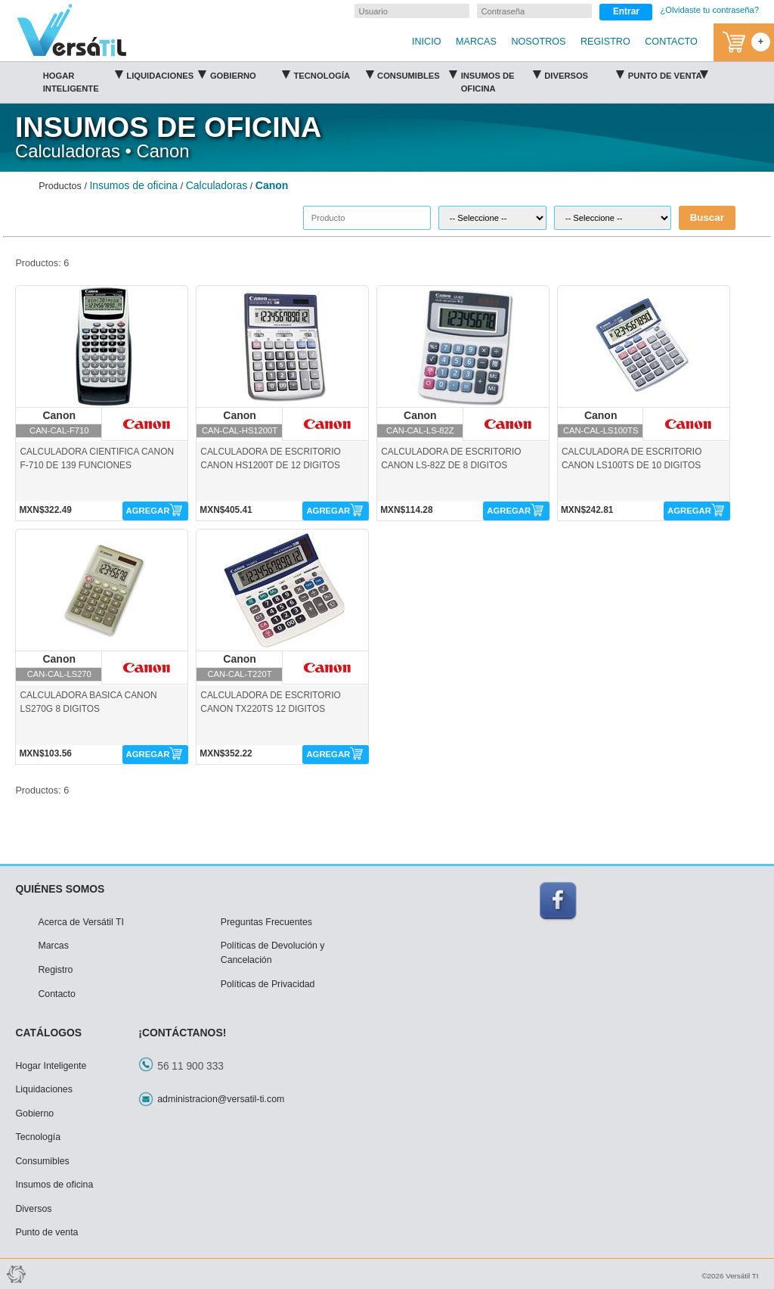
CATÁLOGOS (48, 1033)
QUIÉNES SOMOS (59, 889)
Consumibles (417, 73)
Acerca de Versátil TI (81, 922)
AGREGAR (148, 510)
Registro (55, 969)
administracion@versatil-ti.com (220, 1099)
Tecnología (333, 73)
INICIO (426, 41)
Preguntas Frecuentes (266, 922)
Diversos (584, 73)
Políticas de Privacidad (268, 984)
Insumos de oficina (500, 79)
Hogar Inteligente (82, 79)
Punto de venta (667, 73)
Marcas (53, 945)
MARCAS (476, 41)
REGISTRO (605, 41)
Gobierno (249, 73)
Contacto (56, 994)
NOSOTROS (538, 41)
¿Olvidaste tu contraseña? (709, 9)
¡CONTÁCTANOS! (182, 1033)
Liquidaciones (166, 73)
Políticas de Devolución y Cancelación (273, 952)
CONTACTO (671, 41)
